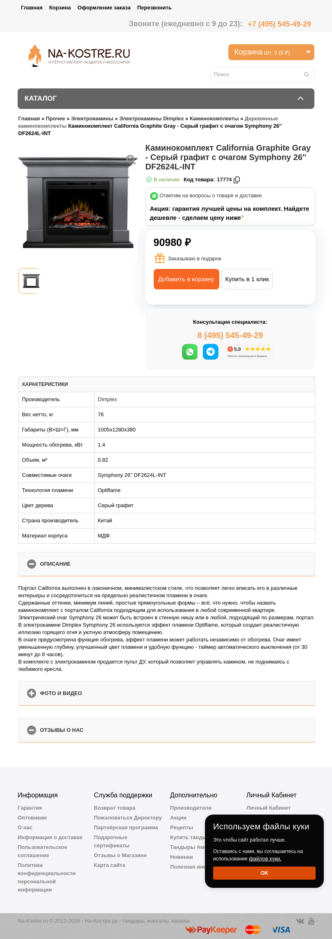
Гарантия (30, 808)
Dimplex (107, 399)
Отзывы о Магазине (120, 855)
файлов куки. (265, 858)
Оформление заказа (104, 8)
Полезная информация (200, 867)
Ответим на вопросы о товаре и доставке (210, 196)
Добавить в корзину (186, 278)
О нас (25, 827)
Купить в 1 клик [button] (247, 278)
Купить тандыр (190, 837)
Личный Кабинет (268, 808)
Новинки (181, 857)
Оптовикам (32, 818)
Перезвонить (154, 8)
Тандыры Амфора (194, 847)
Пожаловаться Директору (128, 818)
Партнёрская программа (126, 827)
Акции (178, 818)
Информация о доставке (50, 837)
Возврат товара (114, 808)
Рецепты (181, 827)
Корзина (60, 8)
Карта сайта (109, 865)
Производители (190, 808)
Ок (264, 873)
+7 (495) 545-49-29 (279, 24)
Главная (32, 8)
